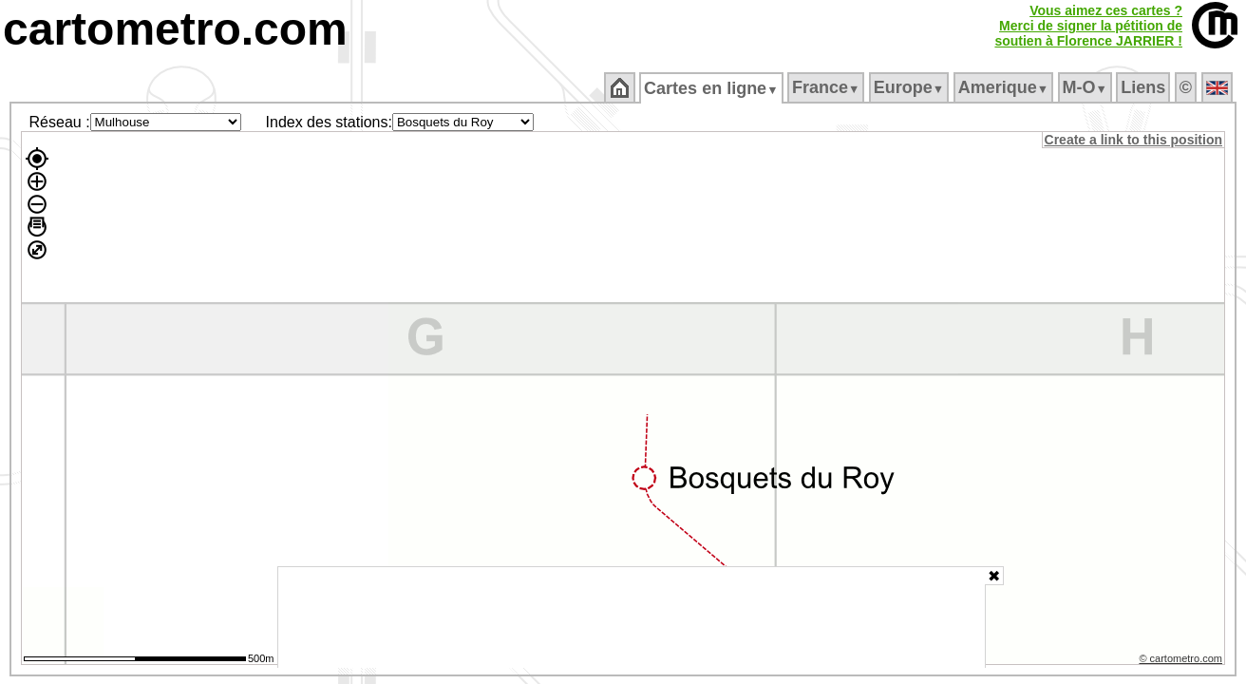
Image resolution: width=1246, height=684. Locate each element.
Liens (1145, 87)
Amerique (1004, 87)
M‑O (1086, 87)
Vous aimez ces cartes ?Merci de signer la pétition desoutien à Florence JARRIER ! (1088, 25)
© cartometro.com (1182, 661)
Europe (910, 87)
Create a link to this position (1134, 139)
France (826, 87)
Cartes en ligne (713, 88)
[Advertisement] (631, 617)
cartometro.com (175, 29)
